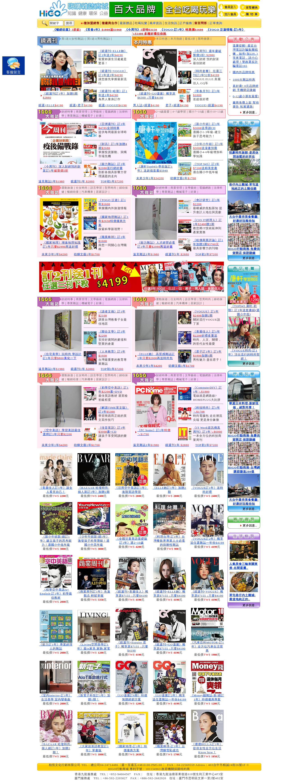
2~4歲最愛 (163, 111)
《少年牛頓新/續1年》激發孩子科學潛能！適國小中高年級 (93, 540)
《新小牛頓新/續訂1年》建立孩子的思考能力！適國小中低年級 (56, 540)
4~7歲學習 (179, 111)
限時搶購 (204, 38)
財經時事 (67, 111)
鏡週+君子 (81, 105)
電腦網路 (110, 111)
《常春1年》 (103, 29)
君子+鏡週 (177, 105)
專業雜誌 (73, 115)
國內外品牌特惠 (244, 72)
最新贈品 (126, 23)
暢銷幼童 (73, 191)
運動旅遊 (67, 187)
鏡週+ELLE (51, 105)
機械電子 (87, 115)
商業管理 (82, 111)
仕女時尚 (82, 187)
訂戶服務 (186, 23)
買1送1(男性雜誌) (98, 38)
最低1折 (190, 38)
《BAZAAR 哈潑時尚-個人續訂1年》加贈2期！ (55, 748)
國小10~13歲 (215, 111)
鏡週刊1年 (82, 181)
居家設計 (102, 191)
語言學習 (96, 187)
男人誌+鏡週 (146, 105)
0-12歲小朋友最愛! (246, 96)
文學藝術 (96, 111)
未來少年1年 (150, 178)
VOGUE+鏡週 (209, 105)
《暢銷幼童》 (67, 29)
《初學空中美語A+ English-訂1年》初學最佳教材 (56, 593)
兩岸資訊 (156, 23)
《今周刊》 (141, 29)
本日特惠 (162, 38)
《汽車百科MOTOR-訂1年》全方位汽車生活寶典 (207, 646)
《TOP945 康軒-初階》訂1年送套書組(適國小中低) (243, 310)
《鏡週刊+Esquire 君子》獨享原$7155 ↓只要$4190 (131, 646)
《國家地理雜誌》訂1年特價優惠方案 (113, 221)
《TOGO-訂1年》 (181, 29)
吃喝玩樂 (141, 23)
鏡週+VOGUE (113, 105)
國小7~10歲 (196, 111)
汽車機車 (87, 191)
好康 (99, 115)
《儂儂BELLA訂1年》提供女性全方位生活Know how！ (207, 748)
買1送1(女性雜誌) (72, 38)
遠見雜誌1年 (51, 181)
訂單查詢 (216, 23)
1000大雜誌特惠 (244, 79)
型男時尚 (110, 187)
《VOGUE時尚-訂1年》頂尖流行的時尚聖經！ (244, 354)
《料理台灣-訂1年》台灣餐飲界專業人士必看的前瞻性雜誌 (169, 540)
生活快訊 (171, 23)
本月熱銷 (176, 38)
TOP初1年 (112, 181)
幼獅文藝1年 (183, 178)
